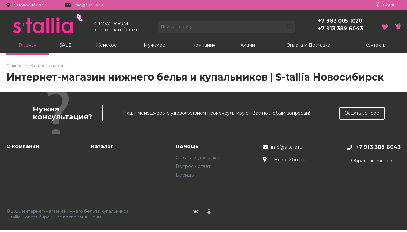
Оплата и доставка (197, 157)
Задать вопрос (362, 113)
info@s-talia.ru (287, 147)
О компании (22, 146)
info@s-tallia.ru (88, 4)
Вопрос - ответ (193, 166)
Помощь (187, 146)
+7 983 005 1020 (340, 21)
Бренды (185, 175)
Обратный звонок (371, 161)
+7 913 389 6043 (340, 28)
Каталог (102, 146)
